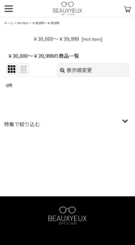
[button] (67, 124)
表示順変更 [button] (76, 70)
